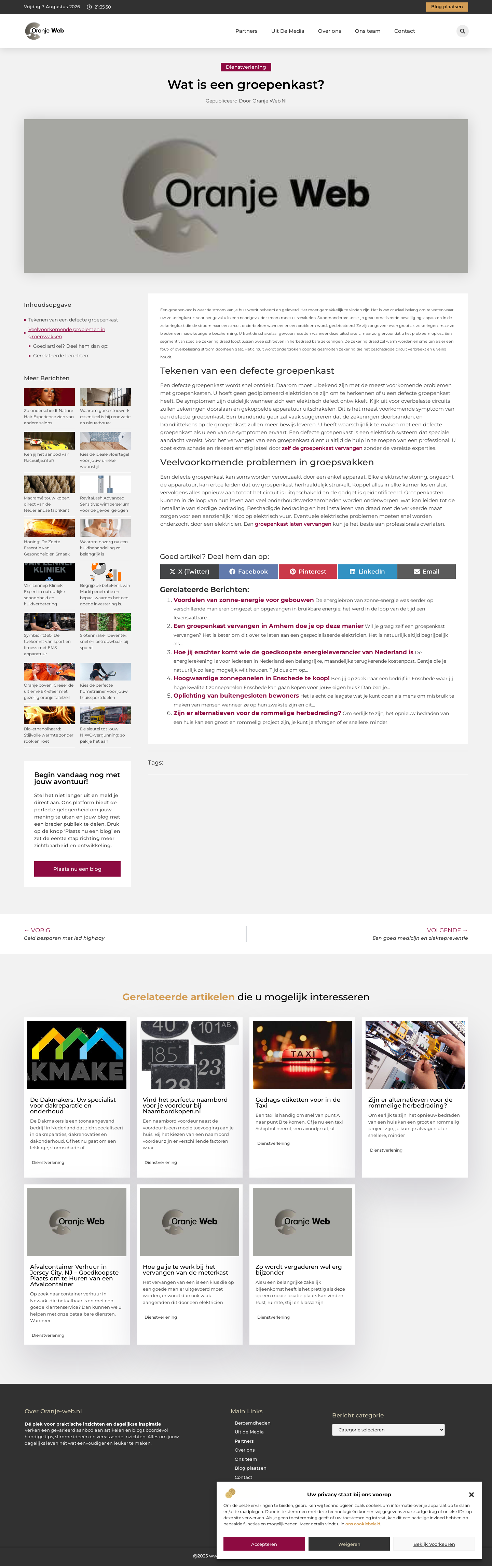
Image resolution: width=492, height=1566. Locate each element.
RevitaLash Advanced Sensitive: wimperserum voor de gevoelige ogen (104, 504)
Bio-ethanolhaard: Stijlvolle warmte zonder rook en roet (48, 735)
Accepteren (264, 1544)
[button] (471, 1494)
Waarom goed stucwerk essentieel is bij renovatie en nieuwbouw (105, 416)
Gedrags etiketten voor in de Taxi (298, 1102)
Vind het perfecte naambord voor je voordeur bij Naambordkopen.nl (185, 1105)
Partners (246, 31)
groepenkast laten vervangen (293, 524)
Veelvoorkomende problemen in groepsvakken (66, 333)
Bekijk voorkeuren (434, 1544)
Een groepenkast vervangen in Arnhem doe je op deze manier (269, 625)
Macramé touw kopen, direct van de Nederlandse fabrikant (47, 504)
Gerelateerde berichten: (61, 356)
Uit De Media (287, 31)
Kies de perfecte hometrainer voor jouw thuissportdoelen (104, 691)
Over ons (329, 31)
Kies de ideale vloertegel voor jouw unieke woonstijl (104, 460)
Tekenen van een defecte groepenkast (73, 320)
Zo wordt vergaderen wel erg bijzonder (299, 1269)
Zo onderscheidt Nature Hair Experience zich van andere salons (49, 416)
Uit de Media (249, 1431)
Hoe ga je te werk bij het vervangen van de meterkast (185, 1269)
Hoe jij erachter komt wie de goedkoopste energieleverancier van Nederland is (293, 652)
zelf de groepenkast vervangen (322, 448)
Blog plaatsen (250, 1468)
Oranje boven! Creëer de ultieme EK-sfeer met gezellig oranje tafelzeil (48, 691)
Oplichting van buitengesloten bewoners (236, 695)
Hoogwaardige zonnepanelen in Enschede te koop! (252, 678)
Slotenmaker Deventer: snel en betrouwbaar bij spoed (104, 641)
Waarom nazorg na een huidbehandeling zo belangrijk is (104, 548)
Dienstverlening (246, 67)
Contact (404, 31)
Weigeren (349, 1544)
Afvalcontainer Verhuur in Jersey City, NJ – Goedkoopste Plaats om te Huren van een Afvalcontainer (74, 1275)
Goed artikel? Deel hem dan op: (70, 346)
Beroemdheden (253, 1423)
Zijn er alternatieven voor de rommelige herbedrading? (257, 713)
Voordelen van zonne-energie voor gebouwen (244, 599)
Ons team (368, 31)
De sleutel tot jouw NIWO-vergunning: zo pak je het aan (102, 735)
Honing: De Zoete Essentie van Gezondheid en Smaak (47, 548)
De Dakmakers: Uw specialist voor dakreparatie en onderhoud (73, 1105)
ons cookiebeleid (362, 1523)
